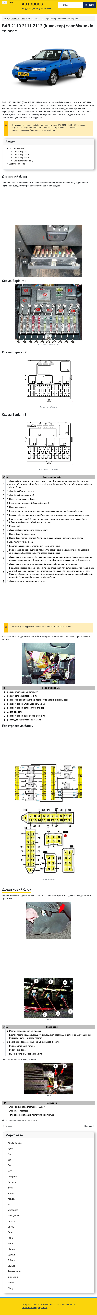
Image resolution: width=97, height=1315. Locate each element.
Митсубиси (13, 1215)
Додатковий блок (17, 164)
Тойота (11, 1260)
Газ (9, 1165)
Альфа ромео (15, 1143)
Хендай (11, 1199)
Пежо (10, 1232)
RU (11, 2)
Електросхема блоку (23, 161)
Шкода (11, 1249)
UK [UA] (4, 2)
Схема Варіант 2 (21, 154)
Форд (10, 1187)
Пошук (89, 5)
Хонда (11, 1193)
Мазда (11, 1282)
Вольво (11, 1266)
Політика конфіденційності (34, 1307)
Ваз (9, 1159)
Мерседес (13, 1210)
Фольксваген (14, 1271)
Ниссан (11, 1221)
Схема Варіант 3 (21, 158)
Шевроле (12, 1176)
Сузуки (11, 1254)
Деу (10, 1171)
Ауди (10, 1148)
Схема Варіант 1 (21, 151)
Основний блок (16, 148)
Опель (11, 1227)
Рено (10, 1243)
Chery (10, 1288)
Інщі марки (13, 1277)
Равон (11, 1238)
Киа (10, 1204)
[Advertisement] (48, 207)
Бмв (10, 1154)
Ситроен (12, 1182)
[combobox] (70, 5)
